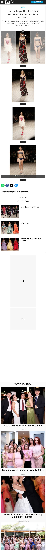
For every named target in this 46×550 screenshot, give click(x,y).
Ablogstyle (24, 17)
